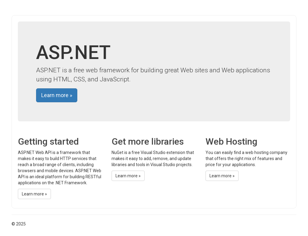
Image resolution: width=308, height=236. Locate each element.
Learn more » (56, 95)
